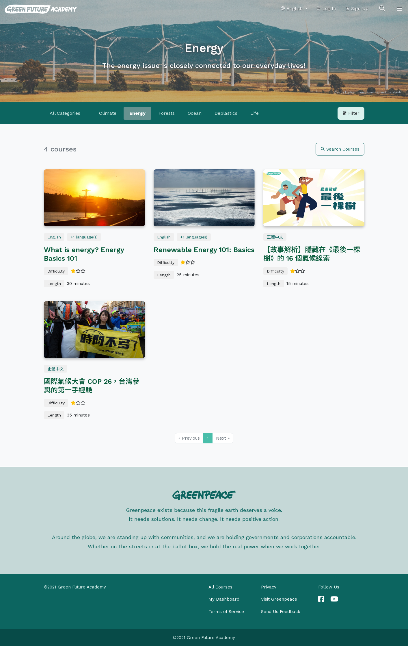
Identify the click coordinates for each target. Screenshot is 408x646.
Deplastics (226, 113)
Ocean (195, 113)
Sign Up (356, 8)
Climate (107, 113)
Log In (326, 8)
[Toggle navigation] (399, 8)
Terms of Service (226, 611)
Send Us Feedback (280, 611)
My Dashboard (223, 599)
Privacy (268, 587)
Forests (167, 113)
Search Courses (340, 149)
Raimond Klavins (364, 92)
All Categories (65, 113)
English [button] (292, 8)
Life (254, 113)
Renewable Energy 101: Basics (204, 250)
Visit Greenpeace (279, 599)
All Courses (220, 587)
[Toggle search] (382, 8)
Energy (137, 113)
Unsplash (393, 92)
